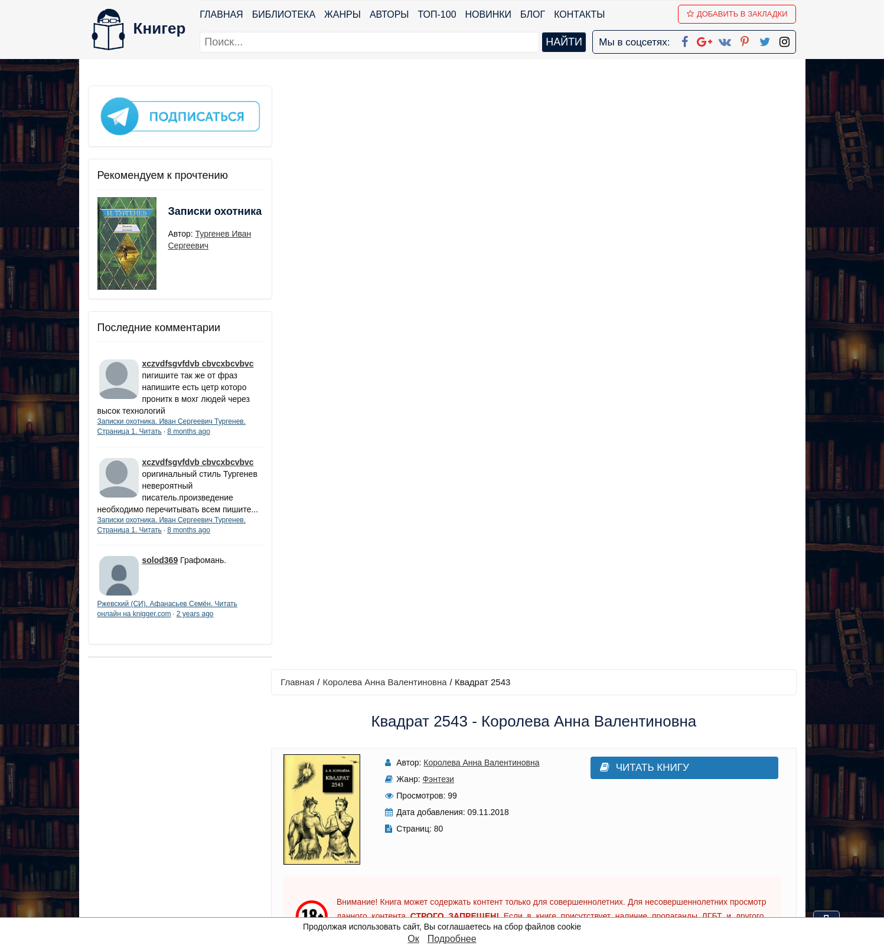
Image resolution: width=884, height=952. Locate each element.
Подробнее (452, 939)
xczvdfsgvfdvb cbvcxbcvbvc (198, 362)
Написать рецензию (535, 593)
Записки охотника (192, 216)
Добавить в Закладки (737, 13)
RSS (447, 907)
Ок (413, 939)
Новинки (488, 14)
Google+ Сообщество (486, 831)
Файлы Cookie (636, 831)
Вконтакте (460, 846)
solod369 (160, 570)
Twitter (451, 877)
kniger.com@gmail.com (682, 800)
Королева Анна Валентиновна (387, 98)
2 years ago (195, 624)
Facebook (457, 800)
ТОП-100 (437, 14)
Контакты (579, 14)
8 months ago (188, 430)
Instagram (458, 892)
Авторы (389, 14)
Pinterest (455, 861)
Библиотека (283, 14)
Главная (221, 14)
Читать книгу (632, 183)
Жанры (342, 14)
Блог (532, 14)
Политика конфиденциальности (674, 815)
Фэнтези (435, 195)
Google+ (457, 815)
